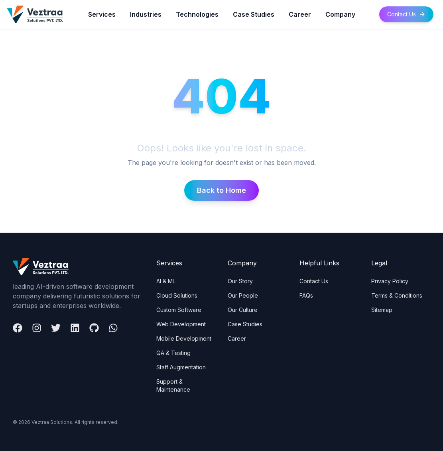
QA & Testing (173, 352)
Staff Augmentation (181, 367)
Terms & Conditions (396, 295)
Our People (243, 295)
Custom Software (178, 309)
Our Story (240, 281)
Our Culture (243, 309)
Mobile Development (183, 338)
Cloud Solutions (176, 295)
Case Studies (253, 14)
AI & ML (165, 281)
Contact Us (406, 14)
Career (300, 14)
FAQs (306, 295)
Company (340, 14)
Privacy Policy (389, 281)
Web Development (181, 324)
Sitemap (381, 309)
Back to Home (221, 190)
